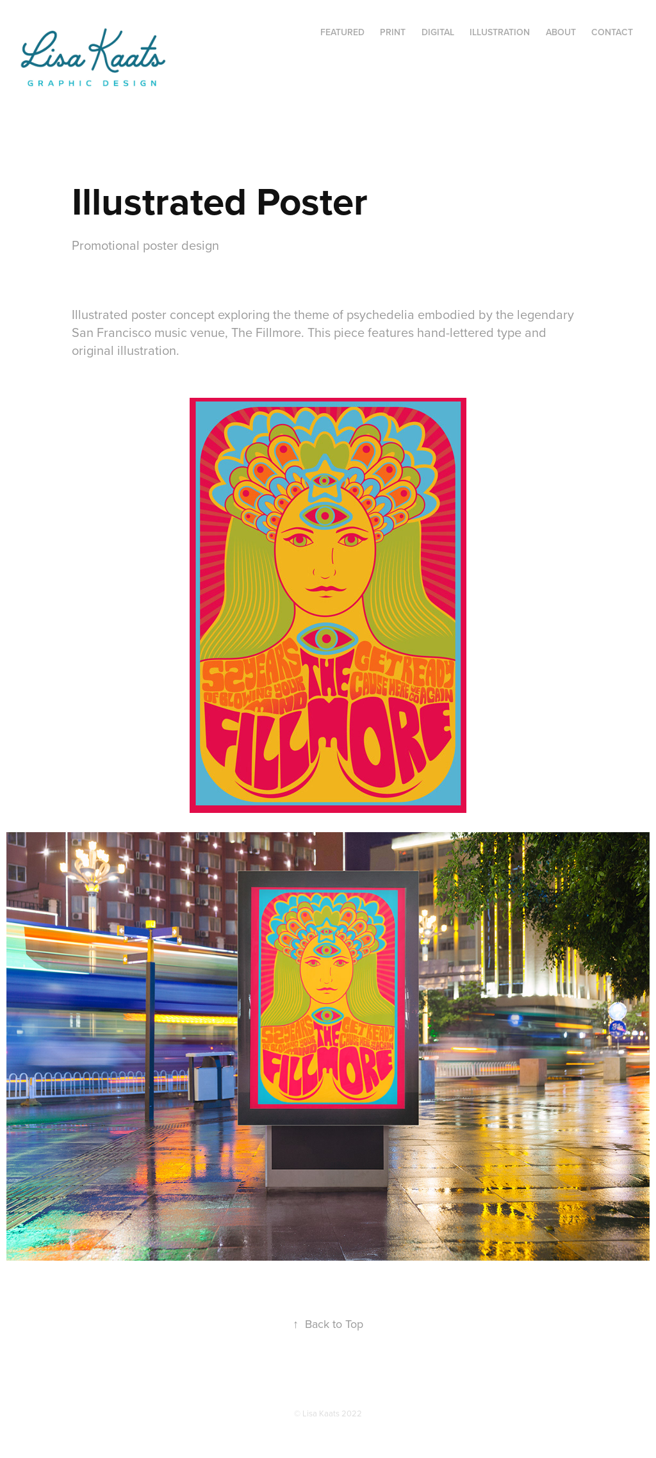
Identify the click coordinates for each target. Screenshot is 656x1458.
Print (393, 32)
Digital (438, 32)
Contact (612, 32)
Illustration (500, 32)
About (561, 32)
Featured (342, 32)
